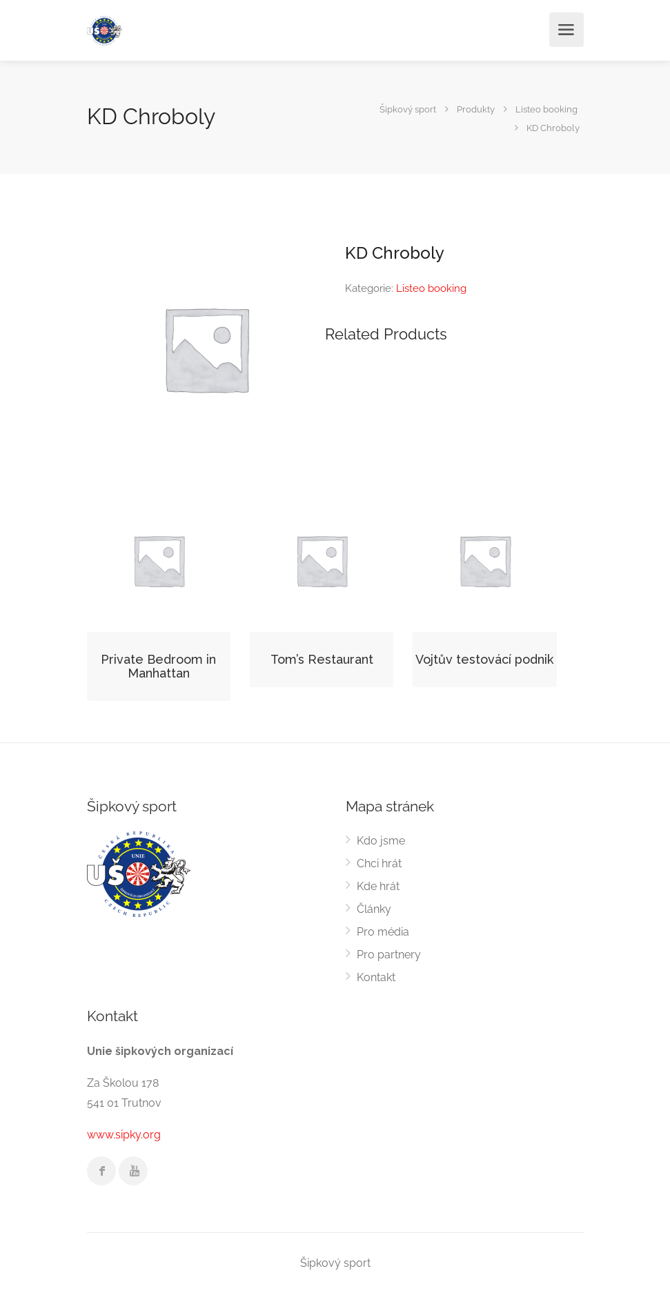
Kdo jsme (381, 840)
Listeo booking (431, 288)
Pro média (383, 931)
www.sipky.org (124, 1134)
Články (374, 909)
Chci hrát (379, 863)
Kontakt (376, 977)
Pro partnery (389, 954)
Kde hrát (378, 886)
